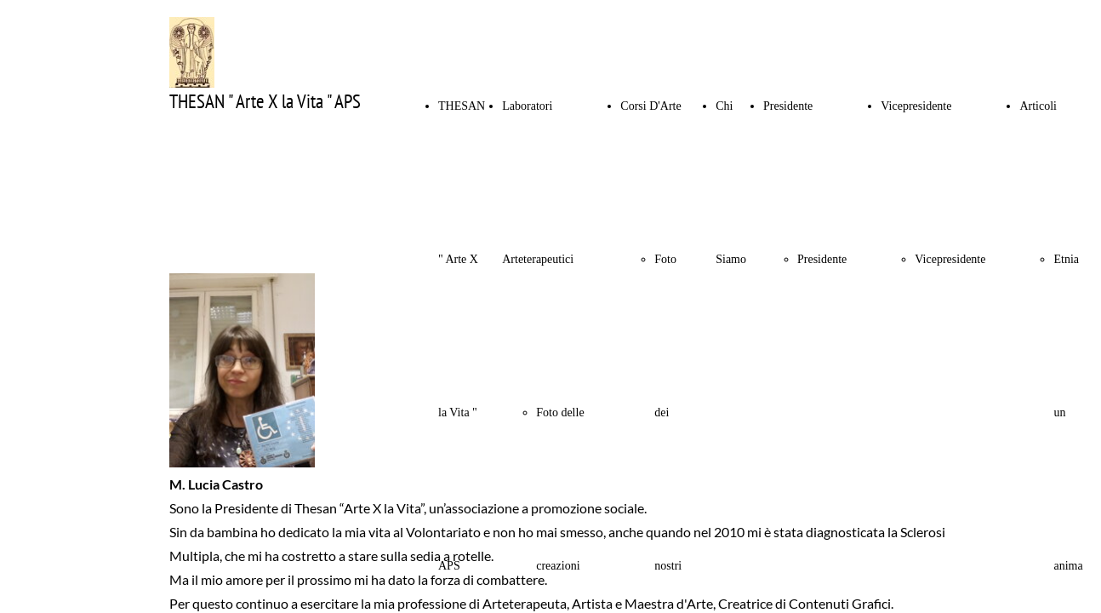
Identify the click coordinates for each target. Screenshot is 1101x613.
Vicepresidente (916, 106)
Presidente (788, 106)
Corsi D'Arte (650, 106)
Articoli (1038, 106)
